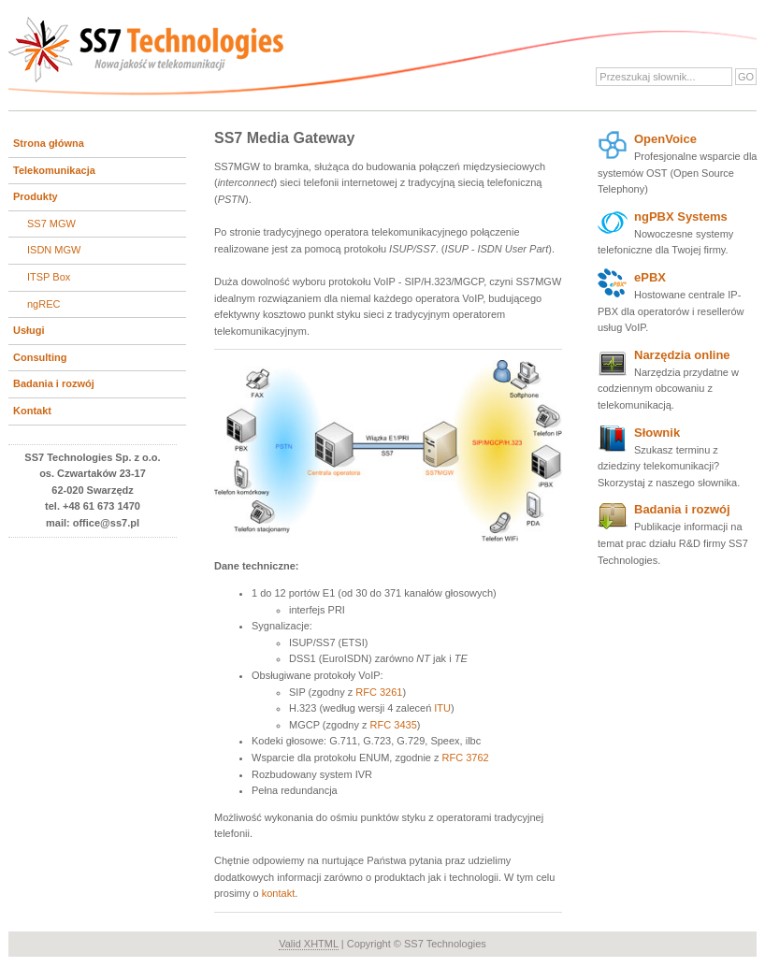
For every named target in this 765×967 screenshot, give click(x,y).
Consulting (39, 357)
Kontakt (32, 410)
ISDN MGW (53, 249)
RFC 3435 (393, 724)
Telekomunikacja (54, 170)
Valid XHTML (309, 943)
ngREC (43, 304)
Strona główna (48, 143)
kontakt (278, 893)
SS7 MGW (51, 223)
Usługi (29, 330)
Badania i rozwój (53, 383)
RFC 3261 (378, 692)
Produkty (35, 196)
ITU (442, 708)
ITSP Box (48, 276)
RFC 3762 (465, 757)
